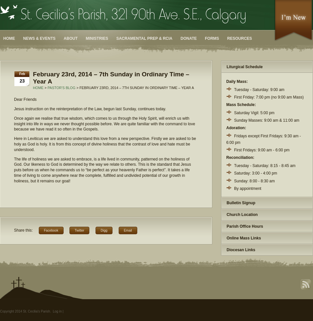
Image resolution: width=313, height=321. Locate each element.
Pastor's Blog (62, 88)
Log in (57, 311)
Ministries (97, 38)
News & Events (39, 38)
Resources (239, 38)
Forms (212, 38)
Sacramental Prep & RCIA (144, 38)
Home (9, 38)
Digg (104, 230)
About (71, 38)
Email (128, 230)
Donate (189, 38)
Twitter (79, 230)
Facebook (51, 230)
